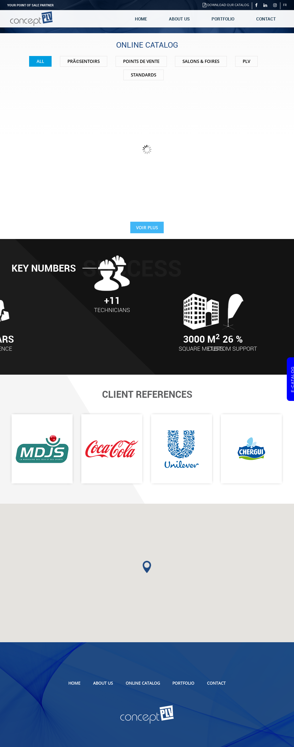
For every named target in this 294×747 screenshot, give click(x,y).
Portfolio (223, 19)
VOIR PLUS (147, 231)
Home (141, 19)
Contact (266, 19)
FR (285, 5)
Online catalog (143, 683)
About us (179, 19)
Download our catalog (226, 5)
